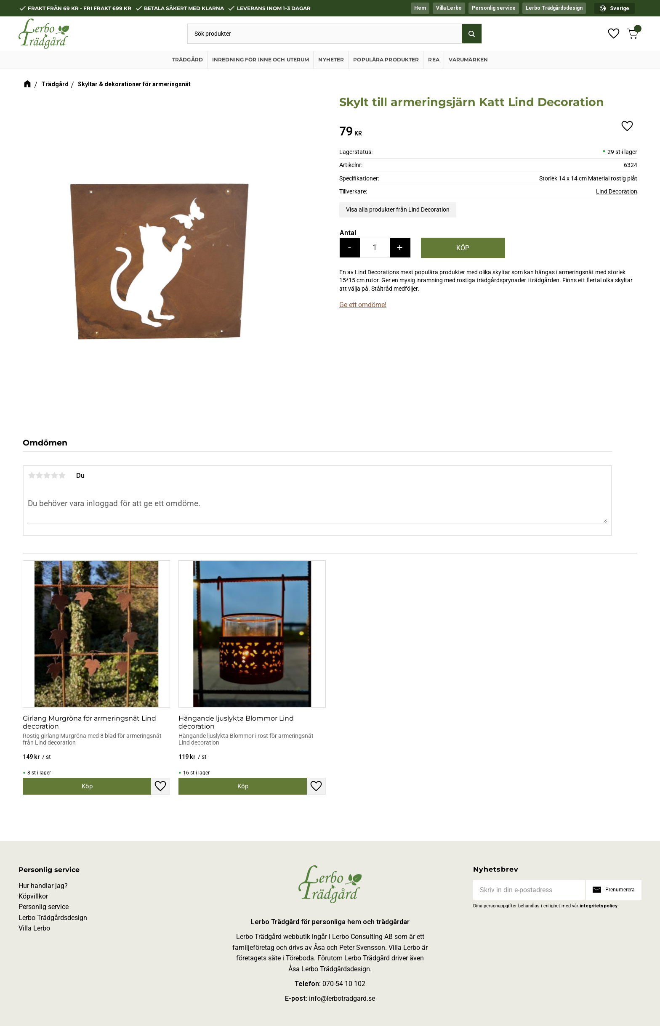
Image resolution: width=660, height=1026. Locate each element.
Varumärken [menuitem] (468, 59)
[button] (613, 33)
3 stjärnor (47, 475)
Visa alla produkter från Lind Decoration (398, 209)
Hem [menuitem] (420, 8)
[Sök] (472, 33)
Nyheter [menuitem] (331, 59)
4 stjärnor (54, 475)
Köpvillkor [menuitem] (33, 896)
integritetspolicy (598, 906)
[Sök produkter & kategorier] (325, 33)
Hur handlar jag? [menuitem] (43, 886)
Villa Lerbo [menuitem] (449, 8)
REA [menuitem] (433, 59)
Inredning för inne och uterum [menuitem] (260, 59)
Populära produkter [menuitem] (386, 59)
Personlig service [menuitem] (494, 8)
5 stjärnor (62, 475)
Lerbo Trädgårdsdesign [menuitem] (554, 8)
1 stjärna (31, 475)
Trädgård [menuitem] (187, 59)
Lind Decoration (616, 191)
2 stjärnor (39, 475)
